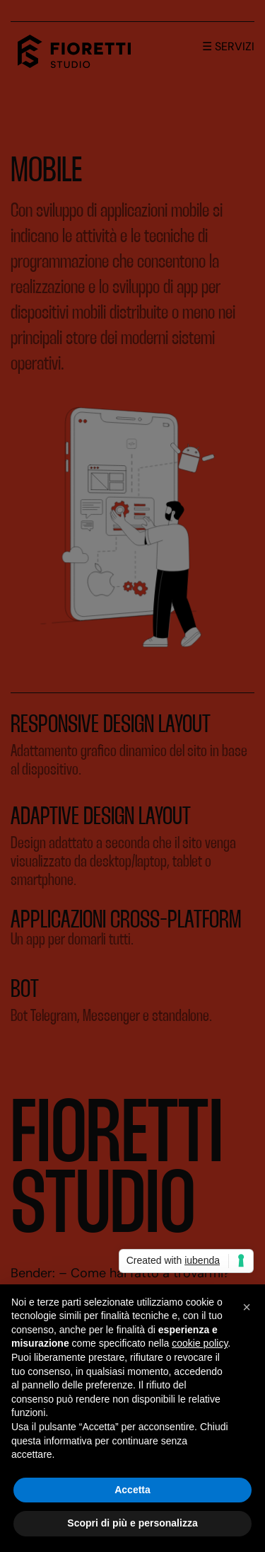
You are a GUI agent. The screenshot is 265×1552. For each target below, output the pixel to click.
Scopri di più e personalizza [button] (132, 1523)
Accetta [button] (132, 1489)
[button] (246, 1307)
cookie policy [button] (200, 1343)
